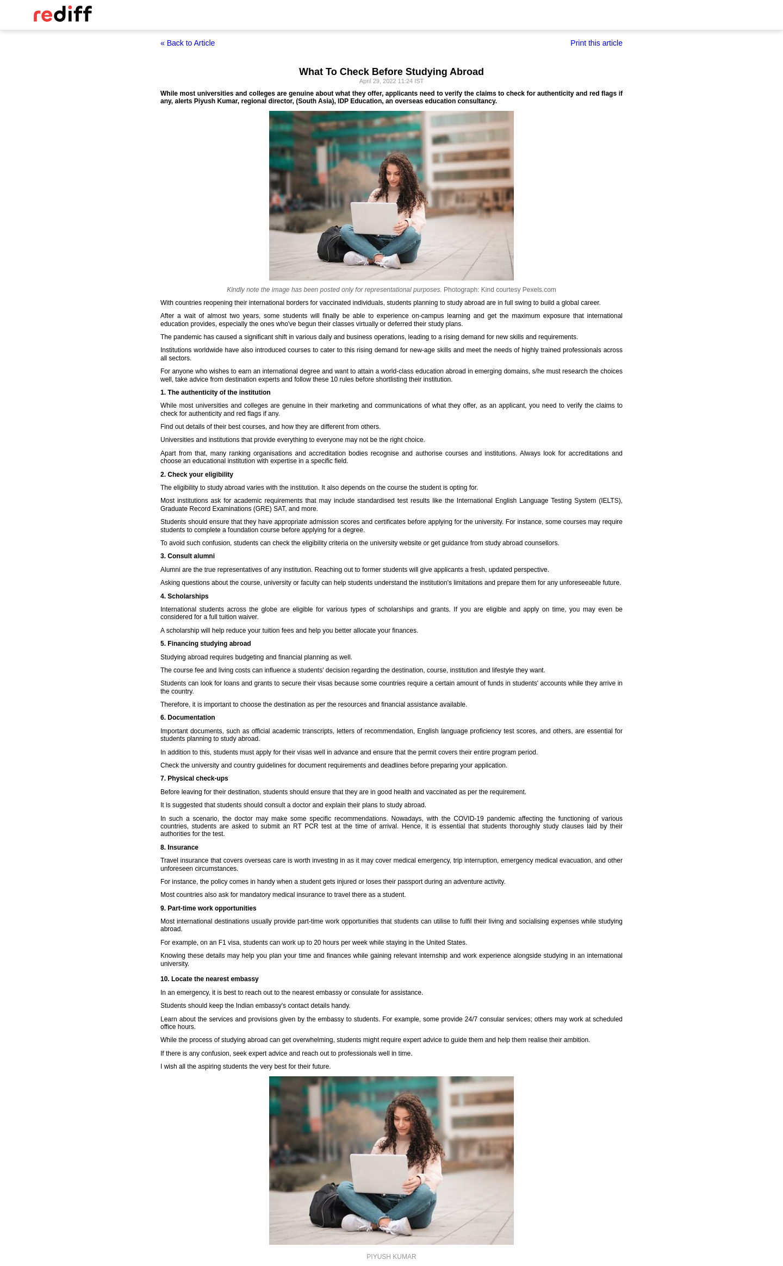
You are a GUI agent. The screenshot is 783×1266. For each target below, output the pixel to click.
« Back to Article (187, 43)
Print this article (596, 43)
